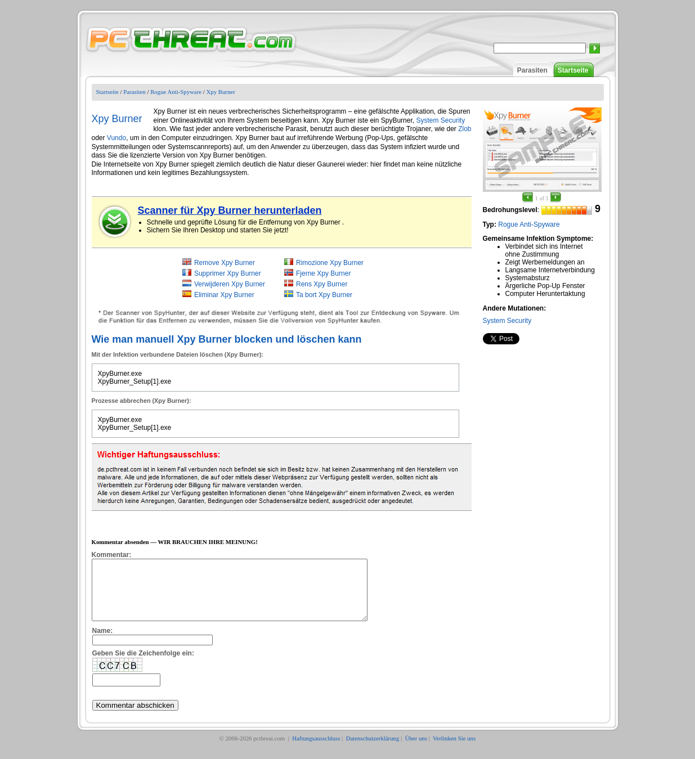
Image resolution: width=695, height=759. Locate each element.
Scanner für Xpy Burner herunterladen (230, 210)
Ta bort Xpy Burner (324, 295)
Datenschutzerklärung (373, 750)
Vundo (116, 138)
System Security (507, 321)
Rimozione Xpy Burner (330, 263)
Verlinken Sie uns (454, 750)
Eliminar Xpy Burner (224, 295)
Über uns (416, 750)
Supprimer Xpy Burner (227, 273)
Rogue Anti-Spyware (175, 91)
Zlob (464, 129)
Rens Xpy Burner (321, 284)
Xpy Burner (220, 91)
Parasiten (532, 70)
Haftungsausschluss (316, 750)
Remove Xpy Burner (224, 263)
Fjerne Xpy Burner (323, 273)
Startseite (573, 70)
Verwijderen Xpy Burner (229, 284)
